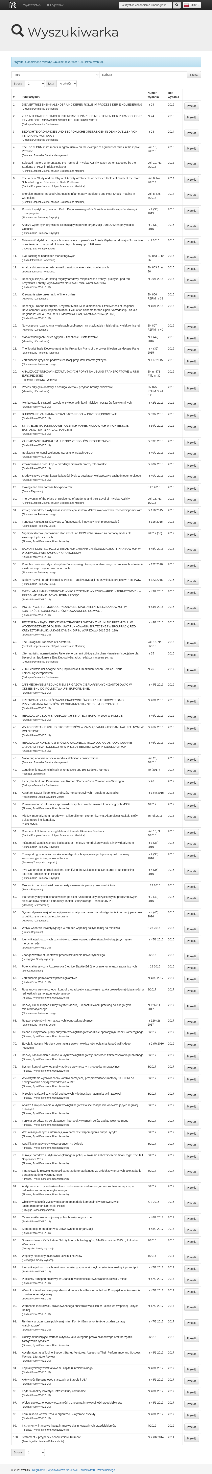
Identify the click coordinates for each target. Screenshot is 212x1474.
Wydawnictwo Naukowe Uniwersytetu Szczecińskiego (81, 1470)
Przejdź (191, 106)
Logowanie (55, 5)
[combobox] (192, 5)
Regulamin (39, 1470)
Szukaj (194, 74)
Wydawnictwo (32, 5)
